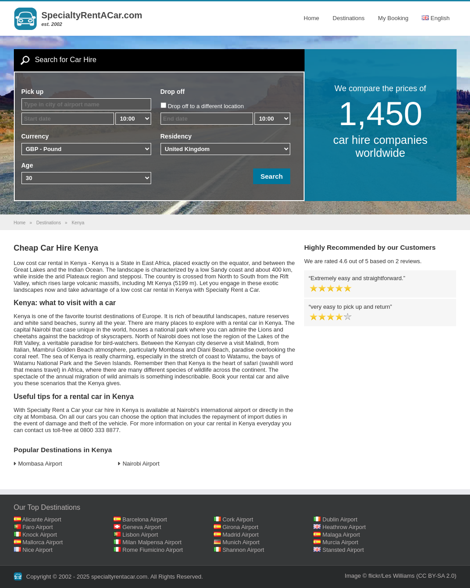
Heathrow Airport (344, 527)
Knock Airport (39, 534)
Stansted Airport (343, 549)
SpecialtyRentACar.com (92, 15)
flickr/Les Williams (391, 575)
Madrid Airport (240, 534)
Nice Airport (37, 549)
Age (27, 165)
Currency (35, 136)
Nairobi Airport (141, 463)
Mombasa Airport (40, 463)
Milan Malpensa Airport (152, 542)
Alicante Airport (41, 519)
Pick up (32, 91)
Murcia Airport (340, 542)
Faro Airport (37, 527)
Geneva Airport (142, 527)
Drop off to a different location (206, 106)
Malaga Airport (341, 534)
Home (311, 18)
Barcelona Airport (145, 519)
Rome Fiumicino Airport (153, 549)
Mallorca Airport (42, 542)
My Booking (393, 18)
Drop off (173, 91)
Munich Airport (240, 542)
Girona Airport (240, 527)
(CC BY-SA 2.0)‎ (436, 575)
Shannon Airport (243, 549)
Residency (176, 136)
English (435, 18)
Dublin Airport (339, 519)
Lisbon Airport (140, 534)
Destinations (349, 18)
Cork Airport (237, 519)
